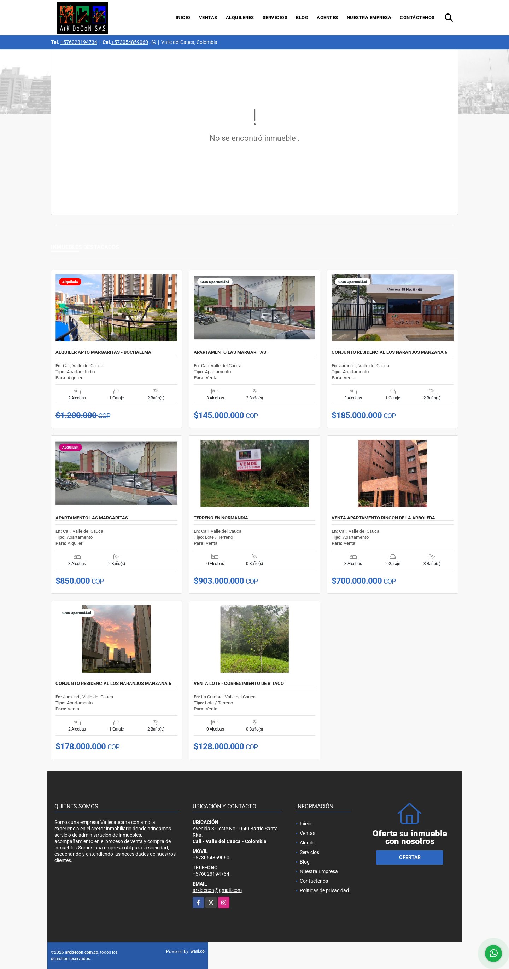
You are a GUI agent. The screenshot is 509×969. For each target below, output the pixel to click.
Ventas (208, 17)
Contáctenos (417, 17)
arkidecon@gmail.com (217, 890)
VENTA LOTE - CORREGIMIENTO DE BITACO (239, 683)
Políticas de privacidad (324, 890)
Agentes (327, 17)
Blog (302, 17)
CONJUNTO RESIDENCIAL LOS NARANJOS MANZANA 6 (389, 352)
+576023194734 (78, 42)
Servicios (275, 17)
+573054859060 (129, 42)
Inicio (183, 17)
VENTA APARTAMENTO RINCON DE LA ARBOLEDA (383, 517)
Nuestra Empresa (369, 17)
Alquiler (308, 843)
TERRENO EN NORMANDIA (221, 517)
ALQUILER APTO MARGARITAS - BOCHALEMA (103, 352)
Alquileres (240, 17)
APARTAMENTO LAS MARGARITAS (230, 352)
